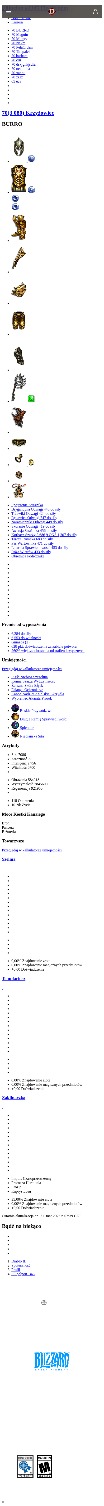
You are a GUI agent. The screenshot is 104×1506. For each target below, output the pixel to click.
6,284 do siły (21, 634)
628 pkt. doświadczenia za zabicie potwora (44, 646)
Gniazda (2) (20, 642)
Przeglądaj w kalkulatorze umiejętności (32, 669)
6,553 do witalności (26, 638)
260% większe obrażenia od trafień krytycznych (48, 651)
